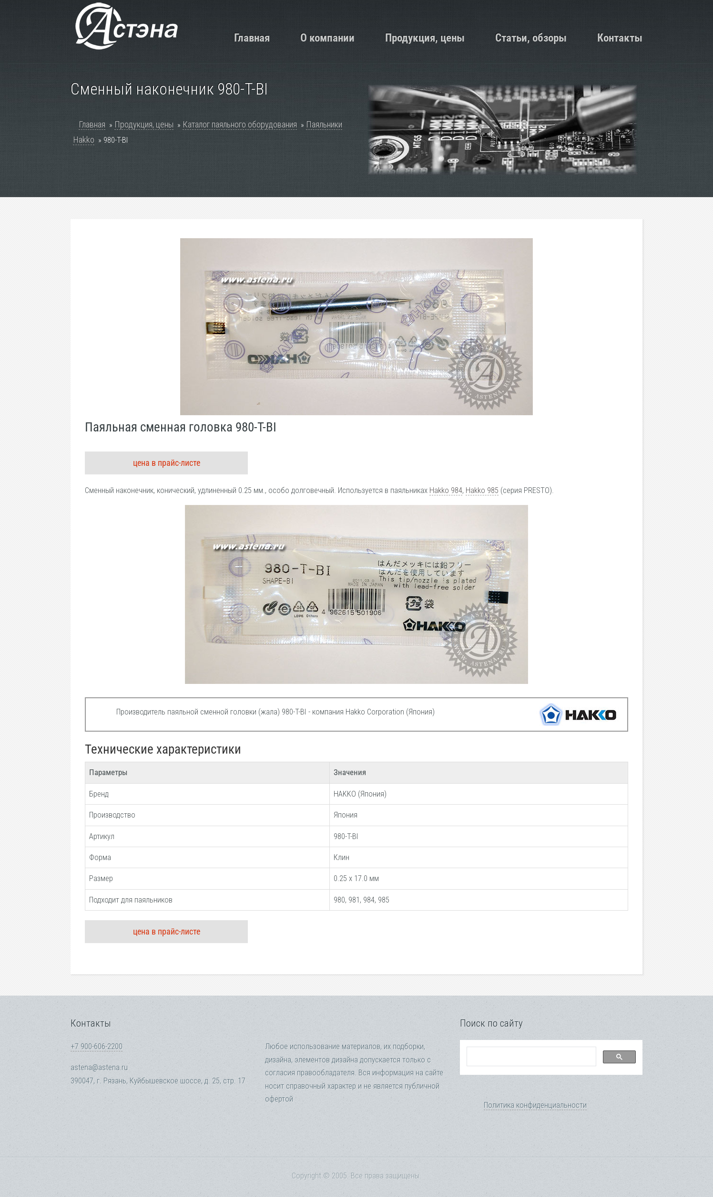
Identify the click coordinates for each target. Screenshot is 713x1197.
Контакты (619, 37)
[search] (530, 1057)
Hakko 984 (445, 490)
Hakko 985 (482, 490)
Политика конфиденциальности (535, 1105)
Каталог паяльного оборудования (240, 124)
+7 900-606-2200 (96, 1046)
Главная (252, 37)
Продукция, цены (425, 37)
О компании (327, 37)
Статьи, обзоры (531, 37)
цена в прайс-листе (166, 463)
